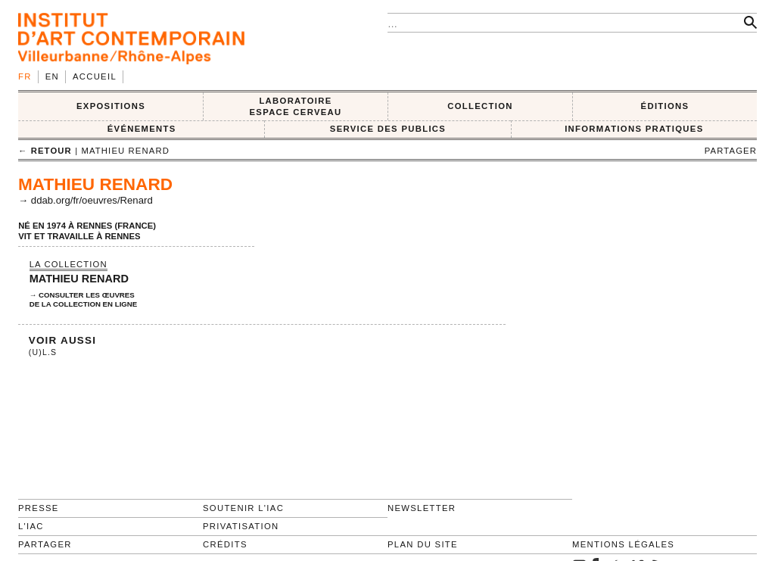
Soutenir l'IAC (243, 508)
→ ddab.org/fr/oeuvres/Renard (85, 200)
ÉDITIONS (665, 106)
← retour (45, 150)
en (52, 76)
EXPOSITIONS (110, 106)
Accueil (95, 76)
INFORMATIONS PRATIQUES (634, 128)
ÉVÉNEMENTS (141, 128)
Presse (38, 508)
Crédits (225, 544)
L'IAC (31, 526)
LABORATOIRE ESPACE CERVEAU (295, 106)
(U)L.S (43, 352)
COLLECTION (480, 106)
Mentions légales (623, 544)
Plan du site (423, 544)
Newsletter (422, 508)
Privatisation (241, 526)
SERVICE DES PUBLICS (388, 128)
